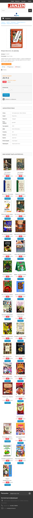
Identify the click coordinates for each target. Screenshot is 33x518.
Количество (5, 87)
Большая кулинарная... (7, 314)
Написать (17, 1)
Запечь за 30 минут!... (20, 294)
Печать (5, 69)
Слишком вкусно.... (7, 254)
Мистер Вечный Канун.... (20, 234)
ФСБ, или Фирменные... (20, 376)
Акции (12, 1)
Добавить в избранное (10, 99)
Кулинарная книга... (8, 274)
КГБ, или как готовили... (8, 294)
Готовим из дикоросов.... (7, 458)
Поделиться (10, 66)
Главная (3, 22)
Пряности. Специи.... (20, 194)
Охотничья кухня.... (20, 396)
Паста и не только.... (20, 356)
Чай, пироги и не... (7, 356)
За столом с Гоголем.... (20, 214)
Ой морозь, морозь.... (7, 437)
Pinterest (17, 66)
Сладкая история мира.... (20, 336)
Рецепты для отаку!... (7, 376)
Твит (3, 66)
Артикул (3, 54)
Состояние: (3, 56)
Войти (29, 1)
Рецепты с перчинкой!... (8, 336)
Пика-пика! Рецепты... (20, 458)
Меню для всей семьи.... (7, 214)
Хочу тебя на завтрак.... (20, 254)
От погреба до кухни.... (7, 234)
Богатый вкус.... (20, 416)
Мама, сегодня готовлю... (20, 274)
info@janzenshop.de (11, 508)
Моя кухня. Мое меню (7, 194)
